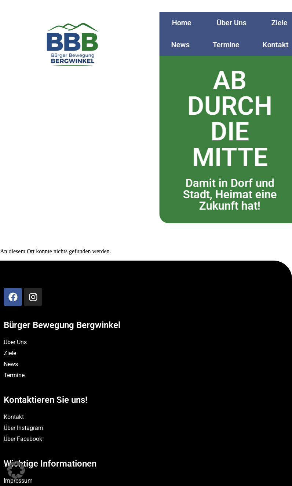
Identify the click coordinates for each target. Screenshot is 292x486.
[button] (16, 470)
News (186, 44)
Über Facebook (23, 438)
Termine (231, 44)
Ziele (10, 353)
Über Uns (237, 22)
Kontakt (14, 416)
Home (187, 22)
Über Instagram (23, 427)
